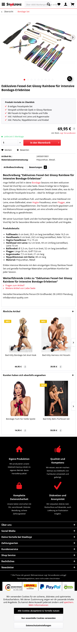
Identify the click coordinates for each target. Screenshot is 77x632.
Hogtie (35, 202)
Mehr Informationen (38, 605)
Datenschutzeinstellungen (38, 625)
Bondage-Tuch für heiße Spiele (20, 419)
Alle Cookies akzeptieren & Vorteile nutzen (38, 610)
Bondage (36, 182)
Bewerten (23, 150)
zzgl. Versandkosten (68, 133)
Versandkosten (54, 575)
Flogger (61, 202)
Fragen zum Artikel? (13, 285)
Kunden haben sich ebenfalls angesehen (24, 375)
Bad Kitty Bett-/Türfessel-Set (56, 419)
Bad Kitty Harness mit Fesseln (56, 355)
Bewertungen (38, 167)
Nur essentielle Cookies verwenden (38, 618)
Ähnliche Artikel (11, 311)
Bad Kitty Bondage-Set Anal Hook (20, 355)
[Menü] (4, 4)
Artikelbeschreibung (13, 167)
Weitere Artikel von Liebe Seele (19, 288)
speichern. (69, 602)
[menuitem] (4, 4)
